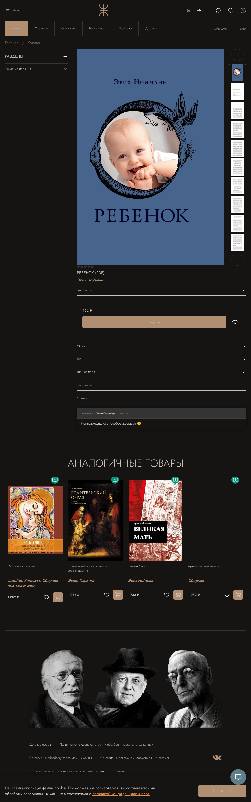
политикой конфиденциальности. (121, 794)
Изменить (123, 413)
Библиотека (220, 29)
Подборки (125, 28)
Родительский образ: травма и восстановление (89, 563)
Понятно (222, 790)
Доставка (151, 28)
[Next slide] (237, 260)
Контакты (119, 768)
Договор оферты (40, 742)
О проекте (41, 28)
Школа (242, 29)
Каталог (16, 28)
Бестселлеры (97, 28)
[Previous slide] (237, 55)
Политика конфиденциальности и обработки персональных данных (106, 742)
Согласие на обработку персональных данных (61, 755)
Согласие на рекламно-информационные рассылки (135, 755)
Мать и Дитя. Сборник (24, 561)
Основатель (68, 28)
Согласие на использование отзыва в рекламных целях (67, 768)
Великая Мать (138, 561)
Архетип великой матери (206, 561)
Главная (11, 43)
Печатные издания (36, 68)
